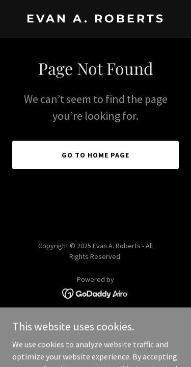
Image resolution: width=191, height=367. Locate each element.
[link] (95, 19)
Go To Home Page (95, 155)
